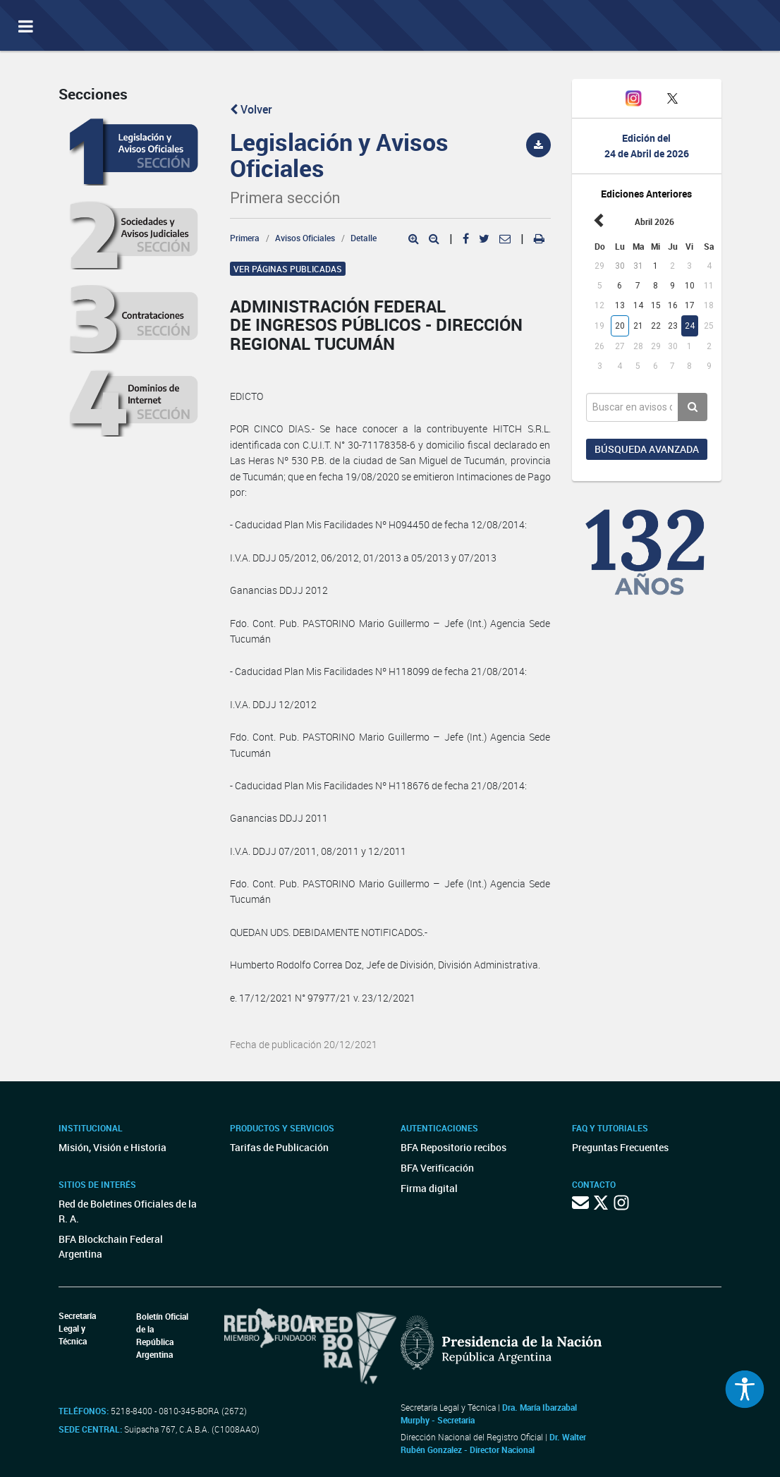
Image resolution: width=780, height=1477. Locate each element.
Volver (251, 109)
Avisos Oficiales (305, 237)
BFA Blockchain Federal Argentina (111, 1246)
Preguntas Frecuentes (620, 1147)
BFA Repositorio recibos (453, 1147)
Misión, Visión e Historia (112, 1147)
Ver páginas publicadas (287, 268)
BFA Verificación (437, 1167)
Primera (245, 237)
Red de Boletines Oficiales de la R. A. (128, 1211)
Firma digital (429, 1188)
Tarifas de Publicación (279, 1147)
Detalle (364, 237)
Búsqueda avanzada (647, 449)
